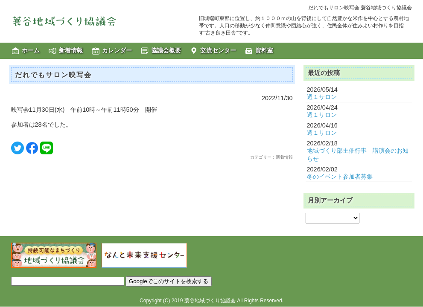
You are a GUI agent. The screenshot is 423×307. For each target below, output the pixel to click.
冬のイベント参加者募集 (340, 176)
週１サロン (322, 96)
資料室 (264, 50)
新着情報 (71, 50)
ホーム (31, 50)
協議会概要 (166, 50)
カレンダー (117, 50)
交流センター (218, 50)
